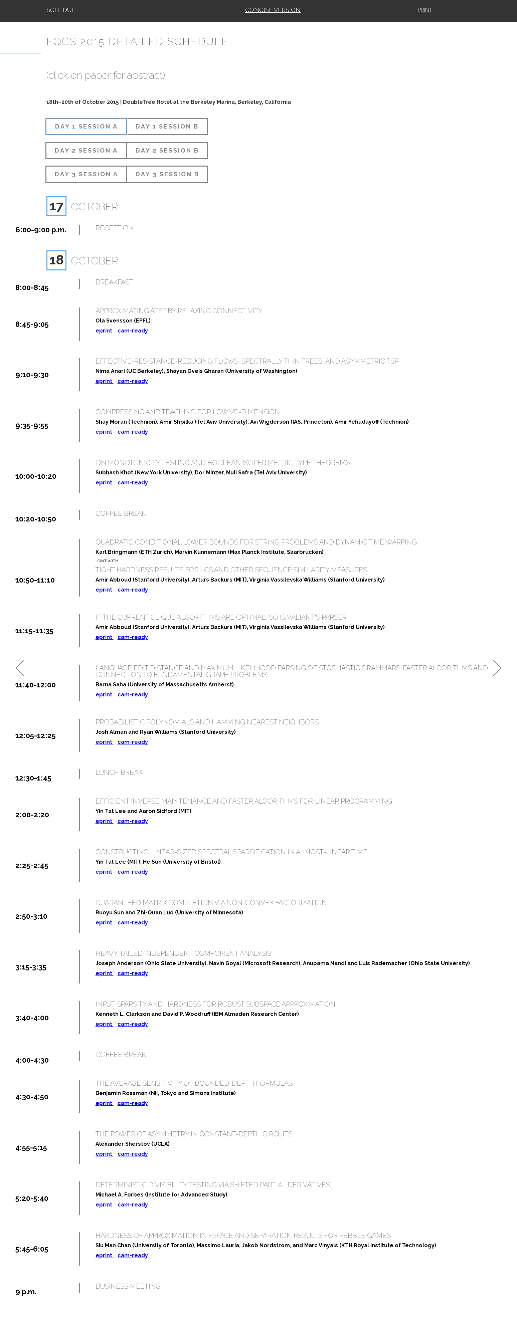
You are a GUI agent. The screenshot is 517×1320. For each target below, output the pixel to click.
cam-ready (133, 330)
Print (425, 10)
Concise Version (273, 9)
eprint (105, 330)
